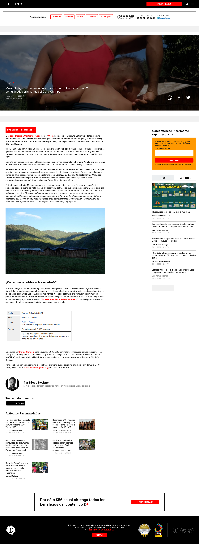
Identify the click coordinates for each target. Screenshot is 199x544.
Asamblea (69, 17)
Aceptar (100, 535)
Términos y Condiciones (101, 530)
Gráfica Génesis (26, 352)
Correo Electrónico (162, 148)
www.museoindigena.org (36, 367)
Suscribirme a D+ (145, 502)
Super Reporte (106, 17)
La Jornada (92, 17)
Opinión (80, 17)
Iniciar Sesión (164, 4)
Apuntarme (174, 160)
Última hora (56, 17)
